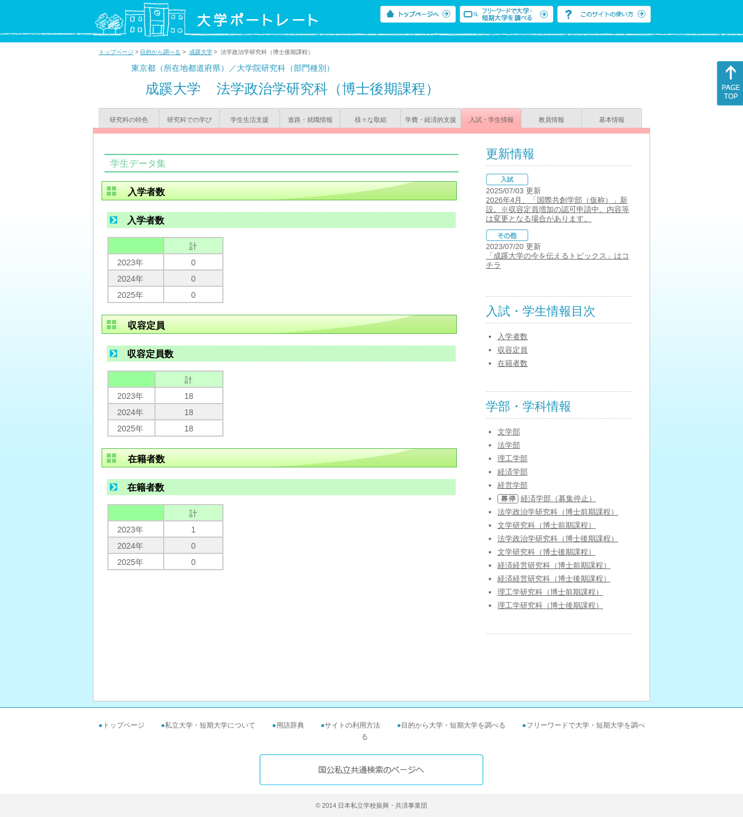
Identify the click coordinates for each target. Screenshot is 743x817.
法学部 (508, 445)
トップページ (116, 52)
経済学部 (512, 471)
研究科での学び (189, 119)
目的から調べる (160, 52)
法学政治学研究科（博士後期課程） (557, 538)
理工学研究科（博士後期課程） (550, 605)
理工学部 (512, 458)
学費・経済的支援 (430, 119)
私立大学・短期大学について (210, 725)
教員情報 (551, 119)
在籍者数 (512, 363)
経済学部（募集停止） (558, 498)
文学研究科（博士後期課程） (546, 552)
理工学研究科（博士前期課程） (550, 592)
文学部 (508, 431)
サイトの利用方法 (352, 725)
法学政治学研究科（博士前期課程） (557, 512)
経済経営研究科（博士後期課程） (554, 578)
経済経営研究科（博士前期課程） (554, 565)
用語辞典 (290, 725)
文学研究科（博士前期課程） (546, 525)
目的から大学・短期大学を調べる (453, 725)
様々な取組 (371, 119)
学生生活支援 (249, 119)
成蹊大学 (200, 52)
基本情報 (612, 119)
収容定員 (512, 349)
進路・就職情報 (310, 119)
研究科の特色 (129, 119)
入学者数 (512, 336)
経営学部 (512, 485)
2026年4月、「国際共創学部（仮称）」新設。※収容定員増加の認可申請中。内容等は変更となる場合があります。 (557, 209)
